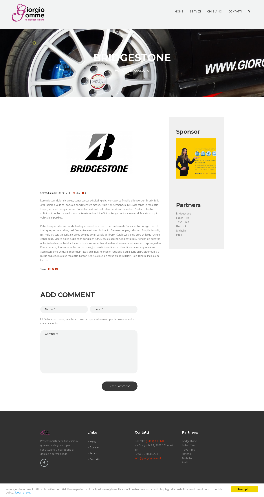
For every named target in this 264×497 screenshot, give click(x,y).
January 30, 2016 (58, 193)
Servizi (93, 453)
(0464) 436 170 (155, 441)
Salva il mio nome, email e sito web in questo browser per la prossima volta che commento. (87, 321)
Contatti (95, 459)
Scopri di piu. (22, 493)
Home (119, 71)
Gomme (94, 447)
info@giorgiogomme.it (148, 458)
